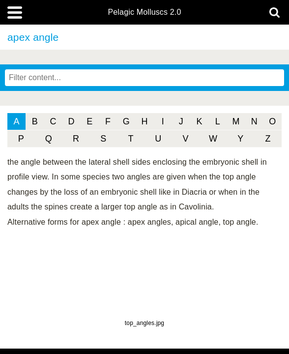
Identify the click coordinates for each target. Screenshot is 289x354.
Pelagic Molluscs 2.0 (144, 12)
